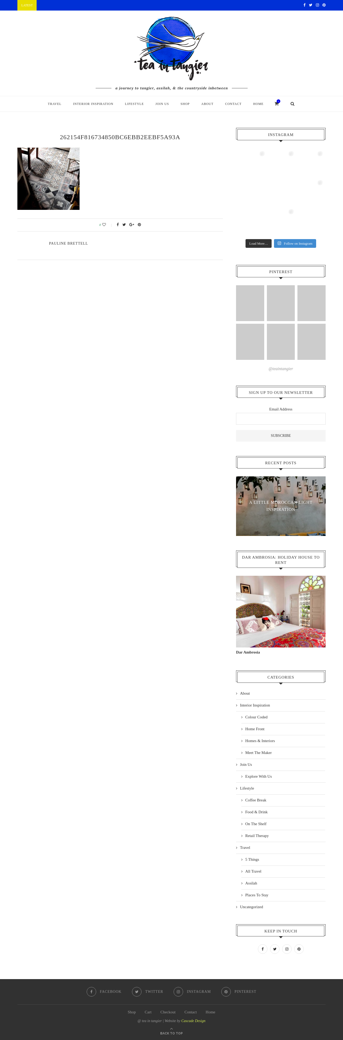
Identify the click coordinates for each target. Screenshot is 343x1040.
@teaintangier (281, 368)
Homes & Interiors (260, 740)
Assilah (251, 883)
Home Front (254, 729)
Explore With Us (258, 776)
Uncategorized (251, 906)
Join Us (162, 104)
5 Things (252, 859)
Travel (55, 104)
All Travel (253, 871)
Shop (185, 104)
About (207, 104)
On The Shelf (256, 823)
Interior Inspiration (93, 104)
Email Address (280, 409)
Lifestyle (134, 104)
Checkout (168, 1011)
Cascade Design (193, 1020)
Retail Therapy (257, 835)
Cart (148, 1011)
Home (258, 104)
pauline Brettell (68, 243)
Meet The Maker (258, 752)
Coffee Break (255, 800)
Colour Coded (256, 717)
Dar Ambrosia (248, 652)
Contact (233, 104)
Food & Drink (256, 812)
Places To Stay (256, 895)
